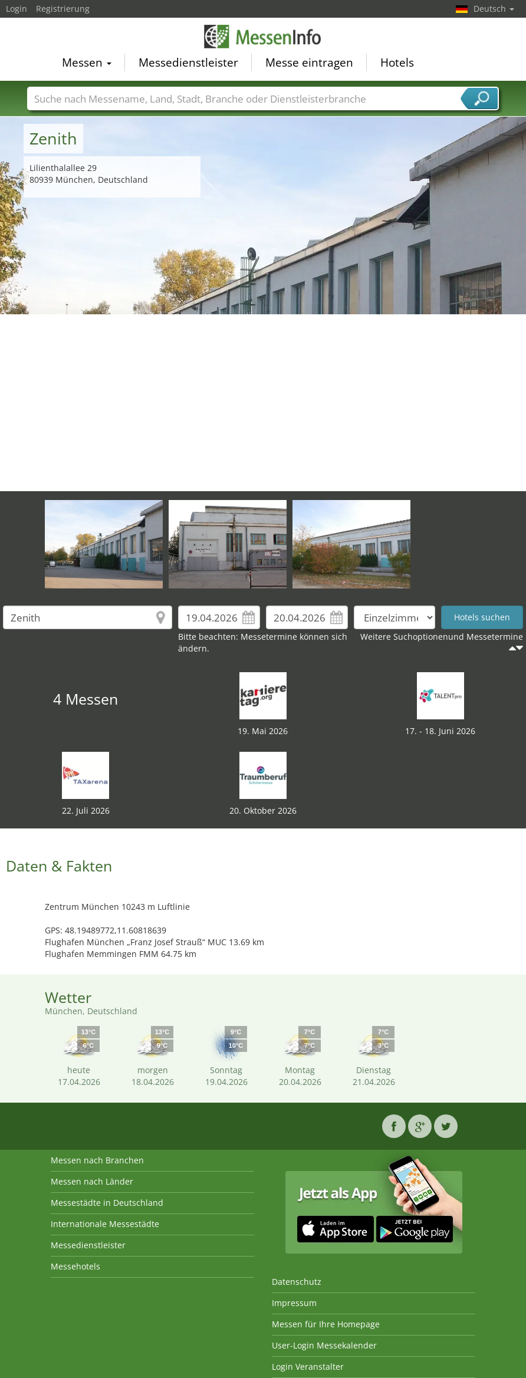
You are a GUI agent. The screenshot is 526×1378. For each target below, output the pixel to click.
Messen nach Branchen (97, 1160)
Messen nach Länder (92, 1181)
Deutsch (494, 8)
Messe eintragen (309, 62)
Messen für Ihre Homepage (326, 1324)
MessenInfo (263, 36)
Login (16, 8)
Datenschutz (296, 1281)
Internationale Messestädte (105, 1223)
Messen (86, 62)
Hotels (397, 62)
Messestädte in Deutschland (107, 1202)
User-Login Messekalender (324, 1345)
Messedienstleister (188, 62)
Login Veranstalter (308, 1366)
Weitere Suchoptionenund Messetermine (441, 636)
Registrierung (63, 8)
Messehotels (75, 1266)
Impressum (294, 1302)
